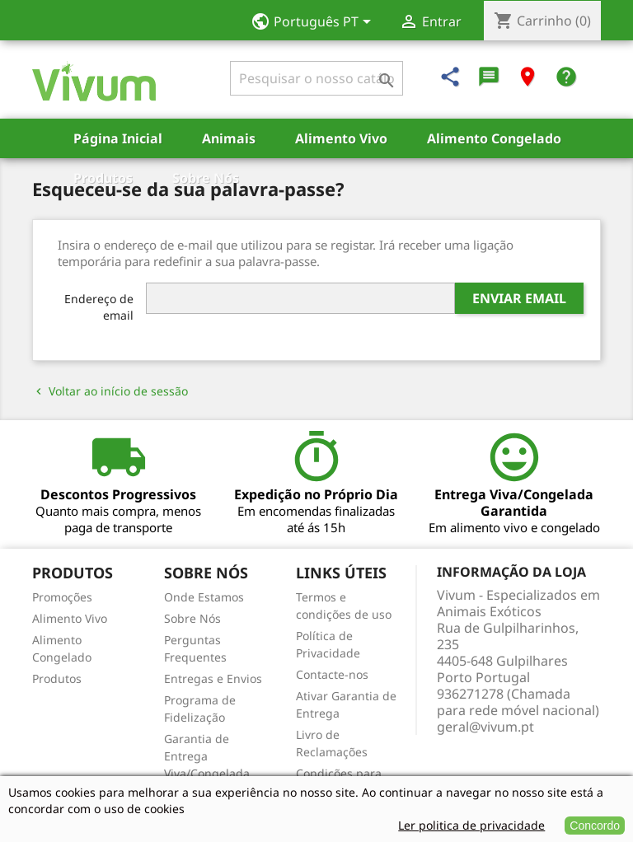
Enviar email (519, 298)
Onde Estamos (204, 597)
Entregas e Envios (213, 678)
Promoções (62, 597)
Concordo (595, 825)
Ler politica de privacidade (471, 825)
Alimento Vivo (341, 138)
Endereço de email (99, 307)
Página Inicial (117, 138)
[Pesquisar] (316, 78)
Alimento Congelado (494, 138)
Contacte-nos (332, 674)
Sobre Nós (205, 178)
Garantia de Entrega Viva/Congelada (207, 756)
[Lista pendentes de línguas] (316, 23)
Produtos (103, 178)
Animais (229, 138)
